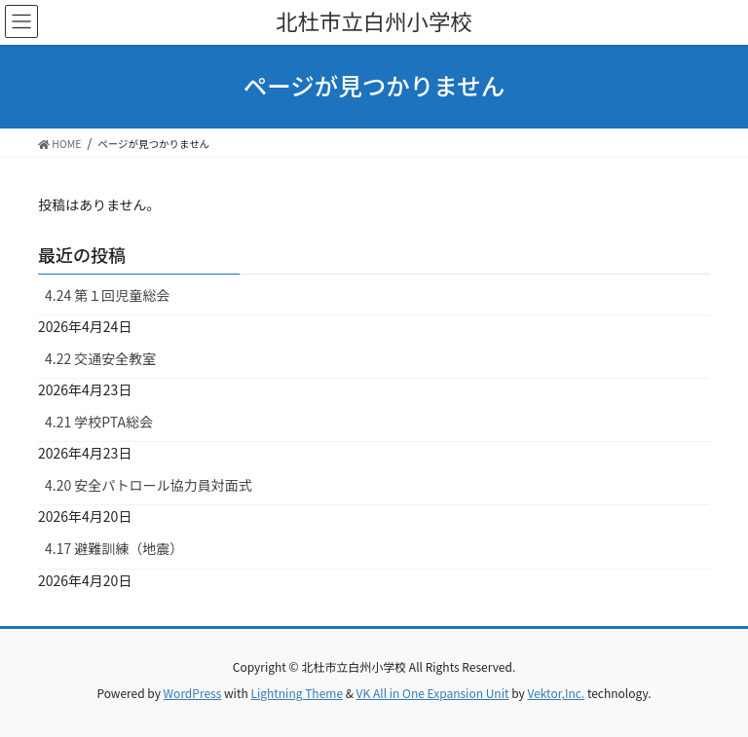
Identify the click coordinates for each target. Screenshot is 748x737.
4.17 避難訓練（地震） (114, 548)
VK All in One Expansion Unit (432, 692)
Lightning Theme (296, 692)
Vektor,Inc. (555, 692)
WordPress (193, 692)
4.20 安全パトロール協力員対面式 (148, 485)
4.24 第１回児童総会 (107, 295)
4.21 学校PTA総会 (99, 421)
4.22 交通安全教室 (100, 358)
